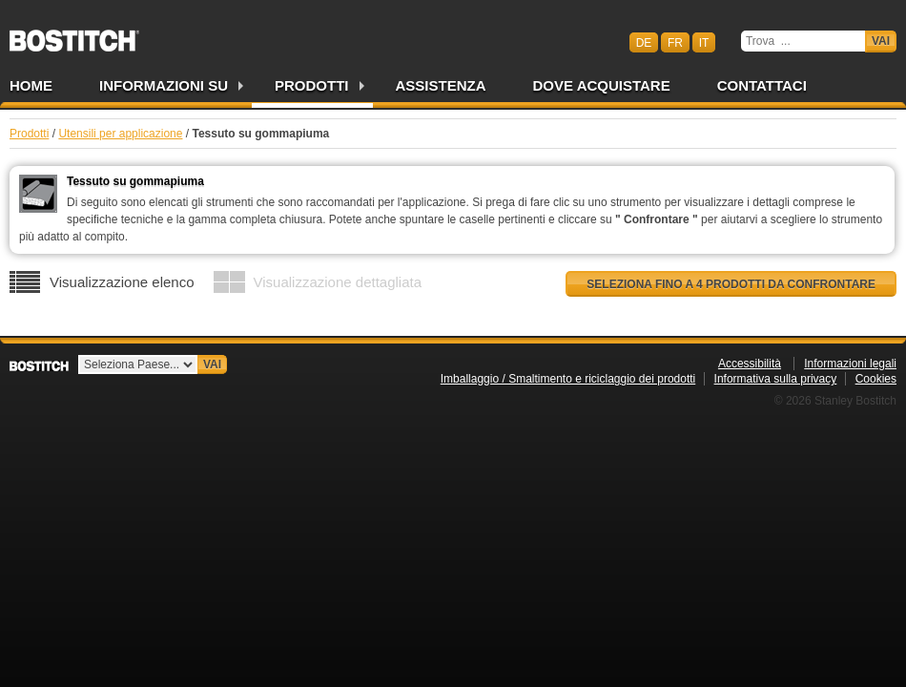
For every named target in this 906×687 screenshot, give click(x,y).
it (704, 42)
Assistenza (441, 85)
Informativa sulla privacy (775, 378)
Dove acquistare (601, 85)
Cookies (875, 378)
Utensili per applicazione (120, 133)
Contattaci (762, 85)
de (644, 42)
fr (675, 42)
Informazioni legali (850, 363)
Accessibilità (749, 363)
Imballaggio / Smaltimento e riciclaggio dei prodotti (568, 378)
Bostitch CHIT (74, 34)
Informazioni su (163, 85)
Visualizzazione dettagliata (338, 282)
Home (31, 85)
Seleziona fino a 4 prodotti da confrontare (731, 284)
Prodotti (312, 85)
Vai (881, 41)
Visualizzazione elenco (122, 282)
